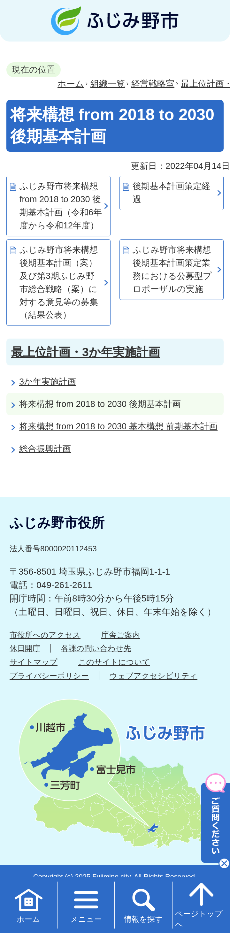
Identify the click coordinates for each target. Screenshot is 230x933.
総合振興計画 (45, 449)
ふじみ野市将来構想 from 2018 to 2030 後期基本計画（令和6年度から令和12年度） (60, 205)
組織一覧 (107, 83)
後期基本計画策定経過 (171, 192)
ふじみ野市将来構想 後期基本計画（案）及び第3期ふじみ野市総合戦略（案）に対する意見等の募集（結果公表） (58, 282)
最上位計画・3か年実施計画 (85, 352)
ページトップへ (199, 905)
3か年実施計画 (47, 381)
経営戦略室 (152, 83)
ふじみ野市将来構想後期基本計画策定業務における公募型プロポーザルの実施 (172, 269)
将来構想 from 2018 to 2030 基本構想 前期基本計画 (118, 426)
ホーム (70, 83)
